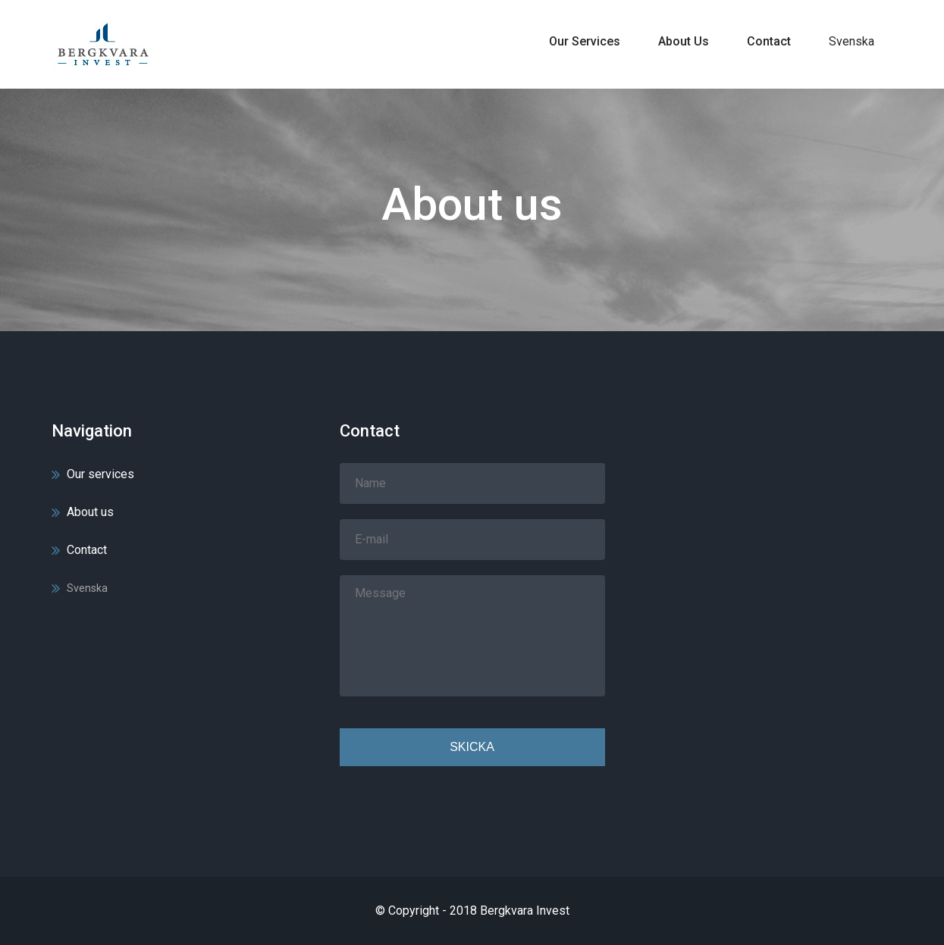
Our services (584, 41)
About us (683, 41)
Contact (769, 41)
